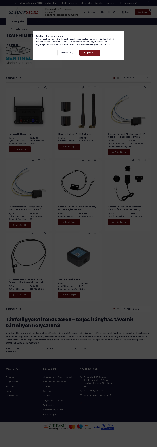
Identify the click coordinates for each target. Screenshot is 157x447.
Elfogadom (88, 53)
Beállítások (66, 53)
